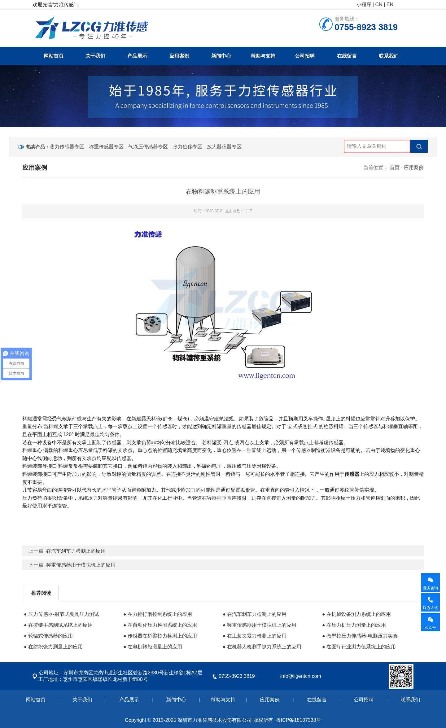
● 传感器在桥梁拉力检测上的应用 (160, 635)
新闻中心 (221, 56)
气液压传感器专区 (148, 146)
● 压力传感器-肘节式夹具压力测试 (61, 614)
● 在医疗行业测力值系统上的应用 (359, 646)
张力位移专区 (187, 146)
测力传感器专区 (67, 146)
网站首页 (53, 56)
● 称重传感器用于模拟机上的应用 (259, 625)
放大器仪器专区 (224, 146)
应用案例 (179, 56)
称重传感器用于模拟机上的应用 (81, 565)
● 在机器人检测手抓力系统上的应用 (262, 646)
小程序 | (365, 4)
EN (390, 4)
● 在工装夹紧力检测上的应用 (254, 635)
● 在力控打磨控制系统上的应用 (157, 614)
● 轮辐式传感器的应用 (48, 635)
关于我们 (95, 56)
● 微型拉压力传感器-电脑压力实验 (359, 635)
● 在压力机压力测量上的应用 (354, 625)
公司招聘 (305, 56)
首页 (395, 167)
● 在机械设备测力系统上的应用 (356, 614)
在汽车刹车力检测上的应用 (76, 551)
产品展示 (137, 56)
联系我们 (389, 56)
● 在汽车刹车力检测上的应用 (254, 614)
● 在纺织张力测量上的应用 (53, 646)
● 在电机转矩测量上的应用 (152, 646)
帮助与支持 (263, 56)
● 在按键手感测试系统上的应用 (58, 625)
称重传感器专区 (106, 146)
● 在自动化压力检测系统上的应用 (160, 625)
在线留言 (347, 56)
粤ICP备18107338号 (298, 720)
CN (379, 4)
